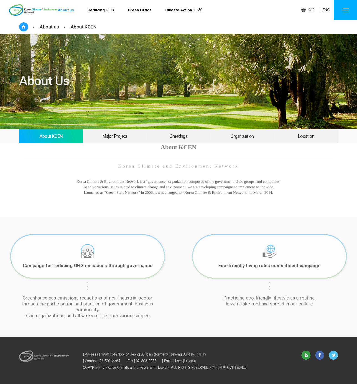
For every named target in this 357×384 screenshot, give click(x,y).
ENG (326, 10)
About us (66, 10)
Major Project (115, 136)
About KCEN (84, 27)
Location (306, 136)
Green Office (140, 10)
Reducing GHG (101, 10)
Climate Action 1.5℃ (184, 10)
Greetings (178, 136)
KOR (311, 10)
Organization (242, 136)
